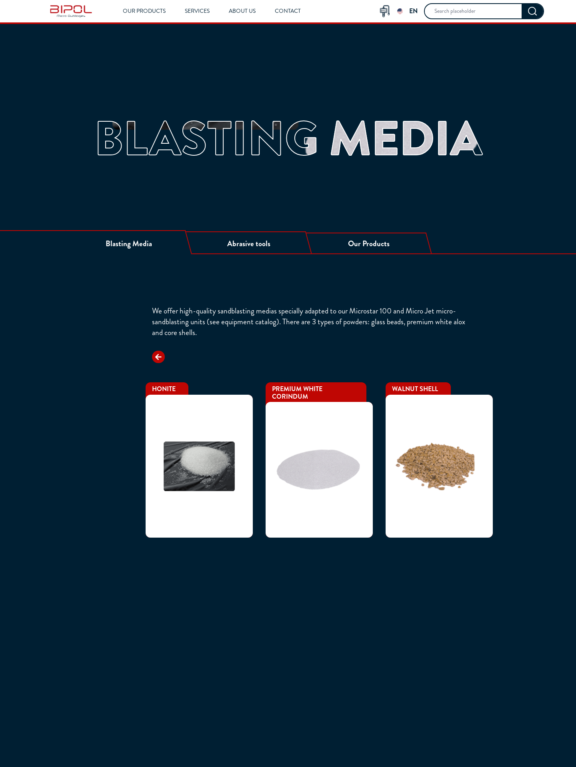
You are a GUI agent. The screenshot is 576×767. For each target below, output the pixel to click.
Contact (288, 11)
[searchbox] (473, 11)
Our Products (144, 11)
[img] (71, 11)
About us (242, 11)
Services (197, 11)
